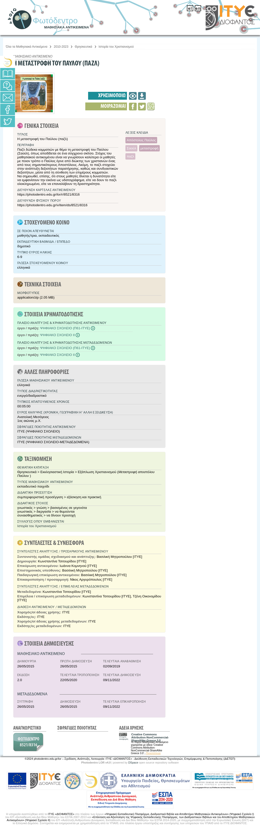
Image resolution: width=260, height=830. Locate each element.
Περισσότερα (153, 753)
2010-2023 (61, 46)
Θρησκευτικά (83, 46)
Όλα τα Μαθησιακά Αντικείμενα (26, 46)
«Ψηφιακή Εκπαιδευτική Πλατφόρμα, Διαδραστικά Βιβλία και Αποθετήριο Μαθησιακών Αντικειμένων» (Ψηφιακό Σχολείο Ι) (179, 814)
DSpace (133, 762)
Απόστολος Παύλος (141, 140)
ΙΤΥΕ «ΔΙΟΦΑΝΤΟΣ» (61, 814)
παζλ (130, 156)
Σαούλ (131, 148)
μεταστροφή (149, 148)
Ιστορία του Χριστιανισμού (116, 46)
